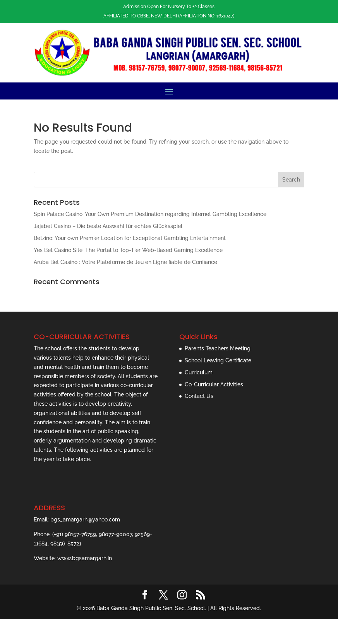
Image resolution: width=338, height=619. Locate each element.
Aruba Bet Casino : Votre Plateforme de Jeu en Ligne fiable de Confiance (125, 262)
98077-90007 (115, 534)
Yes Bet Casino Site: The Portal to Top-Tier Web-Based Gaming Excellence (128, 250)
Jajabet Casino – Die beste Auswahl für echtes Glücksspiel (108, 226)
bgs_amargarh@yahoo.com (85, 519)
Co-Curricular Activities (214, 384)
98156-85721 (65, 543)
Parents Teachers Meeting (217, 348)
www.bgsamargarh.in (84, 558)
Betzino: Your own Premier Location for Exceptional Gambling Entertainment (130, 238)
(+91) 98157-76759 (74, 534)
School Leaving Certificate (218, 360)
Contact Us (199, 396)
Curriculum (199, 372)
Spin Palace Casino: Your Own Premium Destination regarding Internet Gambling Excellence (150, 214)
